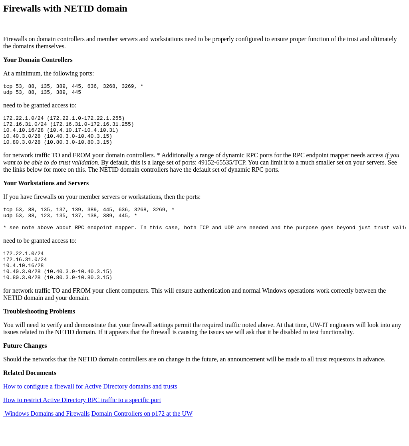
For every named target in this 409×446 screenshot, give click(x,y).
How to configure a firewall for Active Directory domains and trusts (90, 405)
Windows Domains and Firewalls (46, 432)
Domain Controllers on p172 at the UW (142, 432)
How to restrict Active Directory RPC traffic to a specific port (82, 419)
